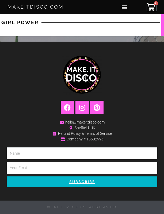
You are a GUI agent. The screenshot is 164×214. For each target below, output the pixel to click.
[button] (124, 7)
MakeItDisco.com (35, 7)
